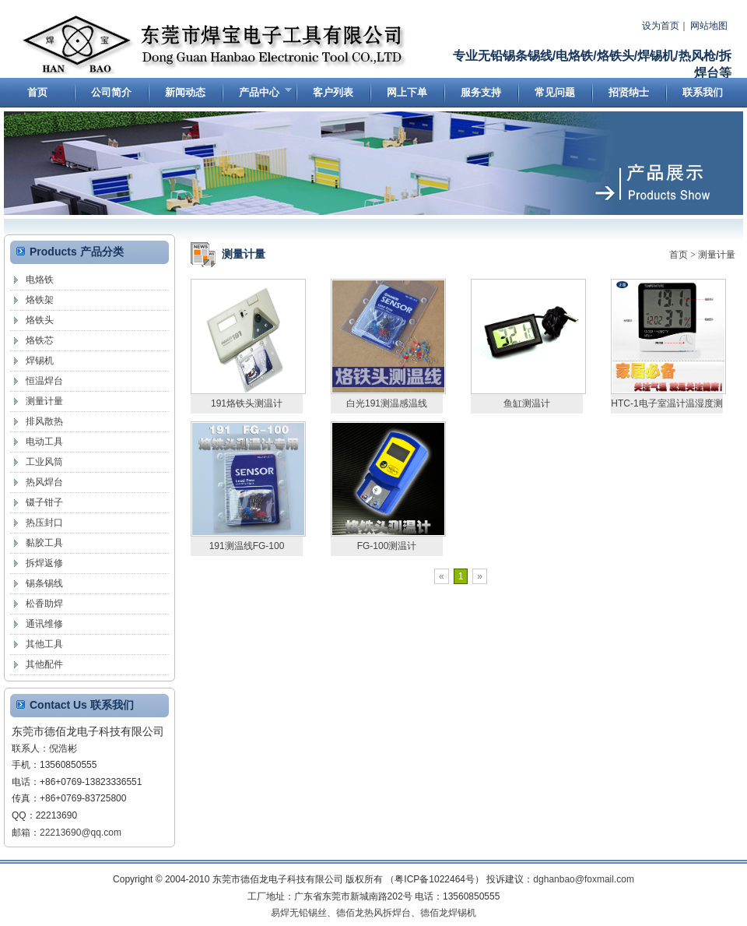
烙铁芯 (40, 340)
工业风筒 (44, 461)
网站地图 (709, 25)
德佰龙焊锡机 (448, 912)
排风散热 (44, 421)
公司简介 (111, 92)
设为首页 (660, 25)
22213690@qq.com (80, 832)
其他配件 (44, 664)
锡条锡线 (44, 583)
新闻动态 (185, 92)
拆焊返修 (44, 563)
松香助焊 (44, 603)
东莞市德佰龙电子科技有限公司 (216, 46)
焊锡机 (40, 360)
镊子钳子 (44, 502)
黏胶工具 (44, 542)
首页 (37, 92)
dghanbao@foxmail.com (583, 879)
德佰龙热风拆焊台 (373, 912)
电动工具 (44, 441)
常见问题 (555, 92)
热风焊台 (44, 482)
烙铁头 (40, 320)
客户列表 (333, 92)
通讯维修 (44, 623)
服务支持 (481, 92)
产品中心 (257, 96)
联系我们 (702, 92)
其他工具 (44, 644)
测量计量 (716, 254)
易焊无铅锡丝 (299, 912)
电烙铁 (40, 279)
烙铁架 (40, 299)
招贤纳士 (628, 92)
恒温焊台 (44, 380)
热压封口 (44, 522)
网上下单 (407, 92)
